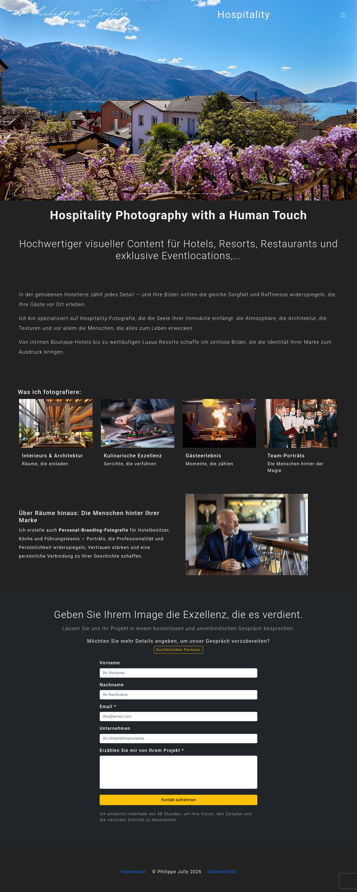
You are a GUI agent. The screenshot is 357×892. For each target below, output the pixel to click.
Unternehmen (115, 728)
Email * (108, 706)
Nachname (112, 684)
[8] (214, 194)
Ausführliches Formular (178, 650)
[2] (160, 194)
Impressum (133, 871)
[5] (187, 194)
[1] (151, 194)
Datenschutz (222, 871)
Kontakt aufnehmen (178, 799)
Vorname (110, 662)
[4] (178, 194)
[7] (205, 194)
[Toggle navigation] (343, 15)
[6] (196, 194)
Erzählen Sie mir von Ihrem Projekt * (142, 750)
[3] (169, 194)
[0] (143, 194)
